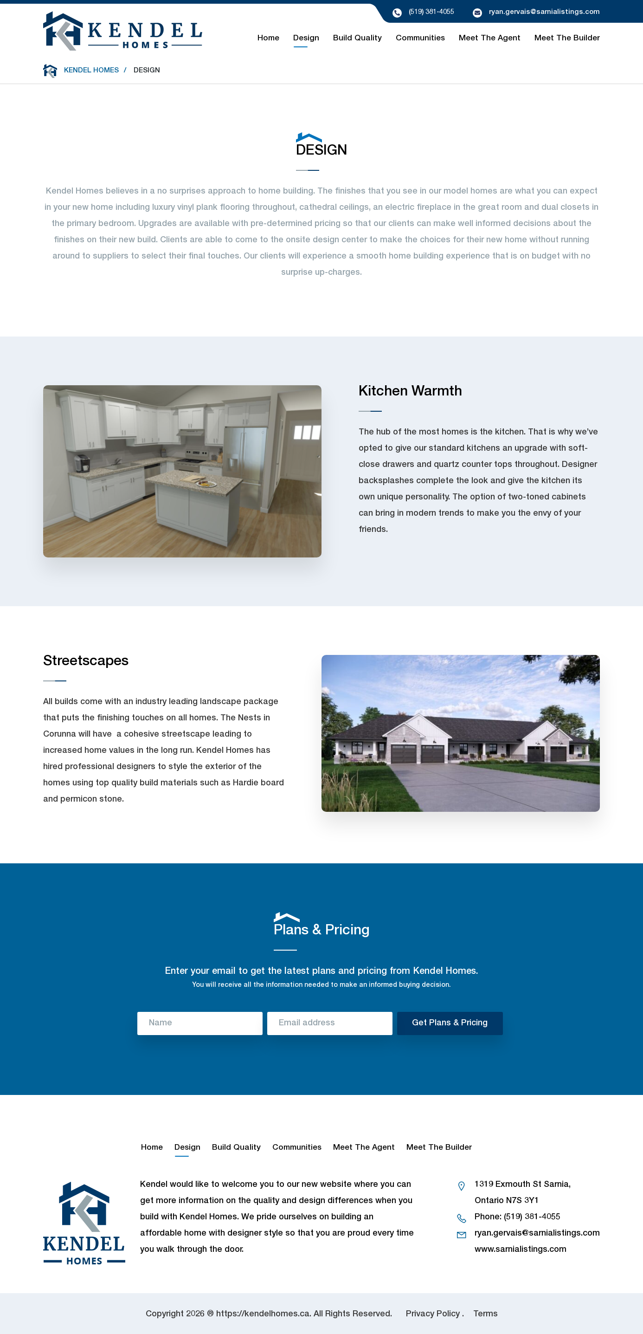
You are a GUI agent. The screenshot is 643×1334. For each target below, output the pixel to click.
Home (268, 39)
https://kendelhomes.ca (262, 1314)
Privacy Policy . (435, 1314)
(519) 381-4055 (431, 12)
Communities (420, 39)
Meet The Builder (567, 39)
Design (306, 39)
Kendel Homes (91, 70)
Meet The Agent (490, 39)
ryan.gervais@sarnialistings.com (544, 12)
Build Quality (357, 39)
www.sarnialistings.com (520, 1250)
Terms (485, 1314)
